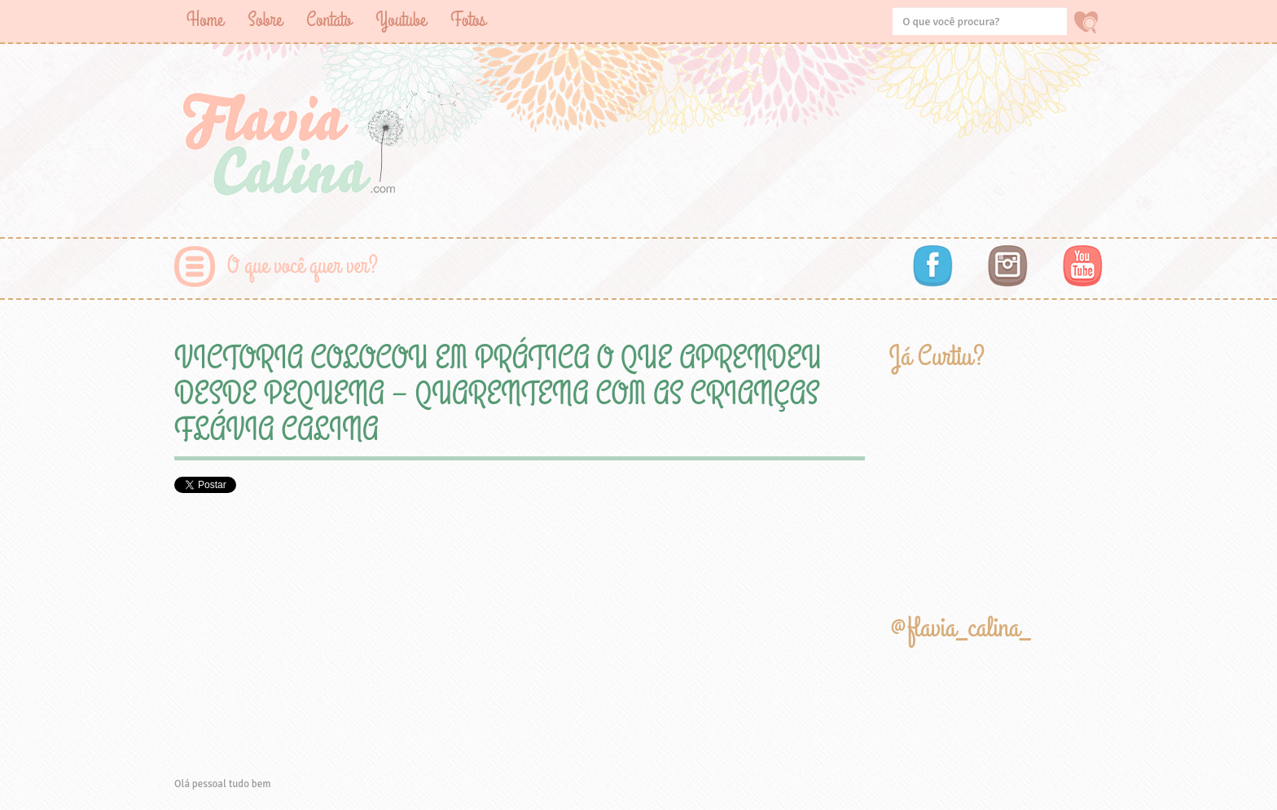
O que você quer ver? (302, 266)
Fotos (467, 20)
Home (205, 20)
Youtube (400, 20)
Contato (328, 20)
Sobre (265, 20)
